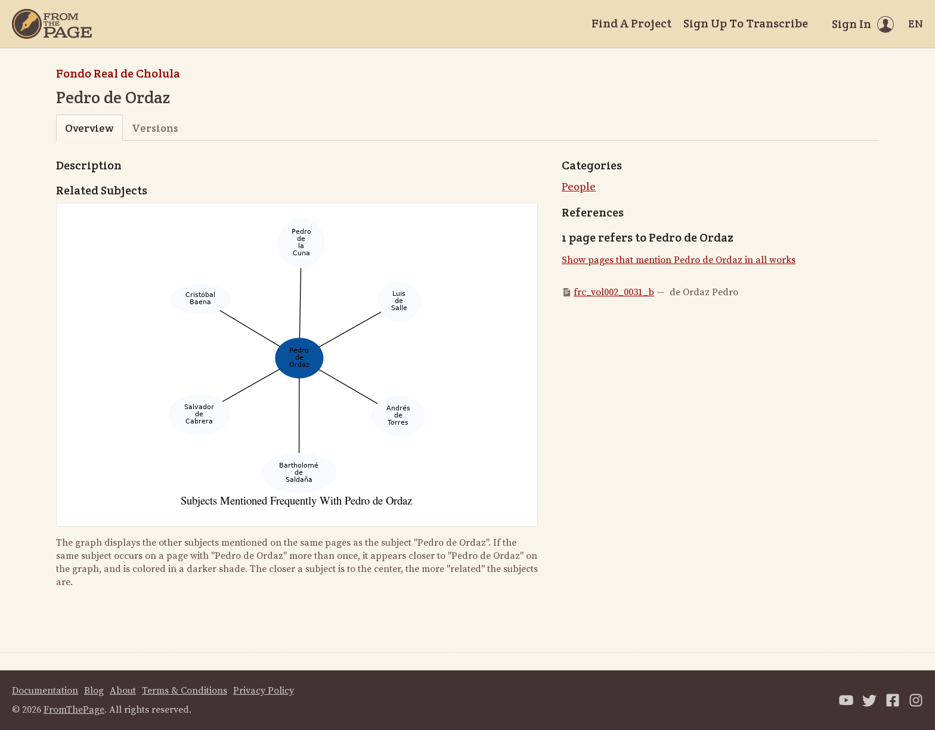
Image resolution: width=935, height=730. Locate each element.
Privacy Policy (263, 691)
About (123, 691)
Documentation (45, 691)
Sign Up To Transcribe (745, 23)
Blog (94, 691)
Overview (89, 128)
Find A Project (631, 23)
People (579, 187)
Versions (155, 128)
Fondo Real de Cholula (118, 73)
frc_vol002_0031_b (614, 292)
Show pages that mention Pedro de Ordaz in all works (678, 260)
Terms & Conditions (184, 691)
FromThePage (74, 710)
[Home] (52, 24)
